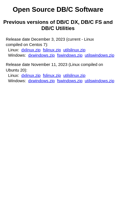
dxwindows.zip (41, 55)
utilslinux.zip (74, 50)
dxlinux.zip (30, 50)
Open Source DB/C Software (58, 9)
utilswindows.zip (99, 55)
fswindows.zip (69, 55)
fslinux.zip (52, 50)
